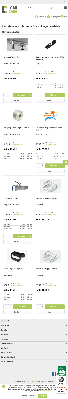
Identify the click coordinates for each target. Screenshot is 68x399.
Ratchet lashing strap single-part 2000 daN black (50, 58)
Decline (24, 396)
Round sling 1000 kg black (13, 269)
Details (16, 100)
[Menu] (64, 8)
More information (45, 391)
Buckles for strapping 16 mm (46, 198)
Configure (42, 396)
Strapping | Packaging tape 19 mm (16, 128)
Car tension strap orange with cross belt (49, 129)
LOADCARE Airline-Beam (12, 57)
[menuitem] (64, 8)
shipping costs (34, 381)
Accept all (33, 396)
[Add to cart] (22, 95)
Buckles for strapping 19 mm (46, 269)
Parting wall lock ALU (11, 198)
